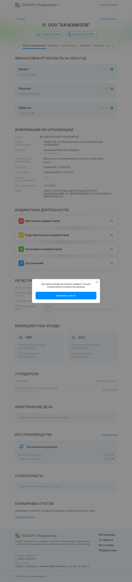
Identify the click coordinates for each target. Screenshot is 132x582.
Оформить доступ (66, 295)
